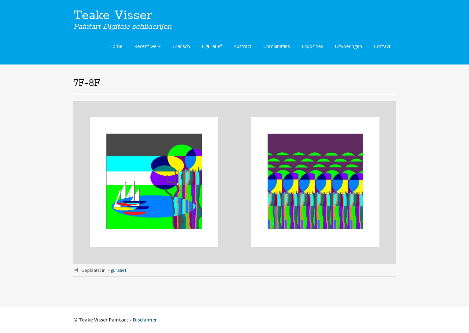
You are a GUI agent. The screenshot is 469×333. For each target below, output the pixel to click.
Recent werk (147, 46)
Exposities (312, 46)
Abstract (242, 46)
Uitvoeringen (348, 46)
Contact (382, 46)
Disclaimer (145, 320)
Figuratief (212, 46)
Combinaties (276, 46)
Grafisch (181, 46)
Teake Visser (112, 15)
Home (115, 46)
